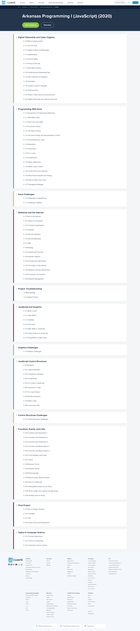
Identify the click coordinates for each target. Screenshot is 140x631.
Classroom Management (73, 563)
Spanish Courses (92, 573)
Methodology (29, 293)
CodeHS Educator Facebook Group (69, 626)
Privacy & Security (32, 63)
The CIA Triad (31, 46)
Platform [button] (32, 2)
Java (27, 601)
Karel (27, 610)
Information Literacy (33, 68)
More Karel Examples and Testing (38, 175)
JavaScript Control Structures (32, 361)
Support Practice (31, 297)
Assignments (70, 561)
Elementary (90, 569)
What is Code (31, 311)
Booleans (29, 365)
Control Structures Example (36, 171)
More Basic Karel (32, 117)
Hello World (30, 315)
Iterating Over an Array (35, 495)
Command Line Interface (35, 274)
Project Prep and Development (37, 523)
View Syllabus (30, 25)
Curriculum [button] (41, 2)
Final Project (24, 505)
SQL (27, 608)
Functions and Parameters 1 (36, 433)
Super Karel (30, 149)
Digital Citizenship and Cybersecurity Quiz (41, 99)
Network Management (34, 279)
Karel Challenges (26, 194)
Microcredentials (113, 571)
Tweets (48, 601)
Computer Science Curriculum (33, 567)
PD (109, 558)
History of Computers (34, 221)
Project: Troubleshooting (30, 289)
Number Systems (32, 257)
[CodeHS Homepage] (9, 2)
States (48, 597)
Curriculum (24, 7)
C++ (27, 606)
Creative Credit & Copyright (36, 86)
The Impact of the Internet (35, 265)
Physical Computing (72, 608)
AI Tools (69, 573)
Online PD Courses (113, 561)
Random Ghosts (32, 469)
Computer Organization (34, 225)
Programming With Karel (30, 109)
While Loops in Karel (34, 167)
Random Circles (32, 464)
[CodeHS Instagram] (11, 565)
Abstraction (30, 144)
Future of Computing (34, 541)
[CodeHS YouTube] (16, 565)
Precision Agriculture (33, 536)
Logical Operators (32, 370)
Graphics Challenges (28, 347)
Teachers (48, 565)
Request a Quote (120, 2)
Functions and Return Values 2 (37, 451)
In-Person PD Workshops (115, 563)
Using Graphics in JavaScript (36, 333)
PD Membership (112, 573)
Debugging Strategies (34, 184)
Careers (90, 599)
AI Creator (28, 573)
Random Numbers (32, 396)
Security (90, 611)
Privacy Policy (91, 606)
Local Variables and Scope (36, 455)
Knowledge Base (50, 608)
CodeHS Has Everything (73, 593)
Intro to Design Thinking (34, 509)
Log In (129, 2)
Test (28, 518)
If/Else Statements (33, 162)
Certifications (29, 569)
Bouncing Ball (31, 473)
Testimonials (49, 599)
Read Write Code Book (52, 606)
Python (27, 599)
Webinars (48, 610)
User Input (30, 324)
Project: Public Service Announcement (40, 95)
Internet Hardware (32, 234)
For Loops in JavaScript (34, 383)
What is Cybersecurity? (34, 41)
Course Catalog (34, 7)
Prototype (30, 514)
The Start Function (33, 131)
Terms (89, 604)
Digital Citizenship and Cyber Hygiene (36, 37)
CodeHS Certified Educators (44, 626)
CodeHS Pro (29, 565)
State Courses (91, 571)
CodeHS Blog (49, 604)
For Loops (30, 153)
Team (89, 597)
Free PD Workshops (113, 567)
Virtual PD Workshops (114, 565)
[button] (23, 2)
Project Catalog (92, 563)
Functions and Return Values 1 (37, 446)
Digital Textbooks (92, 584)
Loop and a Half (32, 405)
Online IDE (28, 563)
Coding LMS (29, 561)
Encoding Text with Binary (35, 261)
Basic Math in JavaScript (35, 329)
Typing (27, 576)
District (48, 561)
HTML (27, 604)
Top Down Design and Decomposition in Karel (42, 135)
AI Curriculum (91, 588)
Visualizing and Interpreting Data (37, 72)
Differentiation (70, 597)
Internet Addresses (33, 239)
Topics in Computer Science (31, 532)
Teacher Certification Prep (115, 569)
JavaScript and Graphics (30, 307)
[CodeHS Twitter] (19, 565)
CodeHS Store (89, 626)
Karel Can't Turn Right (34, 122)
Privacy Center (91, 601)
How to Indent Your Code (35, 180)
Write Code (70, 569)
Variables (29, 320)
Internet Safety (31, 59)
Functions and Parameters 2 (36, 437)
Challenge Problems (33, 203)
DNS (28, 243)
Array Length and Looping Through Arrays (41, 491)
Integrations (70, 571)
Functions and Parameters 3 (36, 442)
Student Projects (50, 612)
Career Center (49, 614)
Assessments (70, 601)
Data (68, 567)
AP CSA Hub (91, 586)
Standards (90, 576)
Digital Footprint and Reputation (37, 50)
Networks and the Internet (30, 212)
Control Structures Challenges (32, 415)
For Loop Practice (32, 392)
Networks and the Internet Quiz (37, 270)
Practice (90, 580)
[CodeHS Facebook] (9, 565)
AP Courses (91, 567)
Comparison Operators (34, 374)
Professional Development (32, 571)
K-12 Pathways (91, 565)
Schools (48, 563)
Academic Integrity (71, 576)
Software (29, 230)
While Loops (30, 401)
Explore (57, 7)
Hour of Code (91, 578)
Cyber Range (29, 578)
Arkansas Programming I (46, 7)
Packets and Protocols (34, 252)
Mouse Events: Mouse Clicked (37, 478)
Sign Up (135, 2)
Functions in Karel (32, 126)
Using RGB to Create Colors (36, 338)
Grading (69, 565)
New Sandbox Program (32, 595)
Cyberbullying (31, 55)
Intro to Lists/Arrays (33, 482)
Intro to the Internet (33, 216)
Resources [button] (80, 2)
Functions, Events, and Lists (31, 429)
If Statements (31, 158)
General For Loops (33, 387)
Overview (47, 25)
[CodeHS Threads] (21, 565)
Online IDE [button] (70, 2)
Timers (29, 460)
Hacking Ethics (31, 90)
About (89, 595)
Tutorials (90, 582)
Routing (29, 248)
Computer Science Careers (36, 545)
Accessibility (91, 613)
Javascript (28, 597)
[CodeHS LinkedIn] (13, 565)
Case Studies (49, 595)
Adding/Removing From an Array (38, 486)
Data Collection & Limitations (36, 77)
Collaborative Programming (35, 198)
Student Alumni (50, 616)
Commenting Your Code (34, 140)
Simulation (30, 81)
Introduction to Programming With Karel (40, 113)
